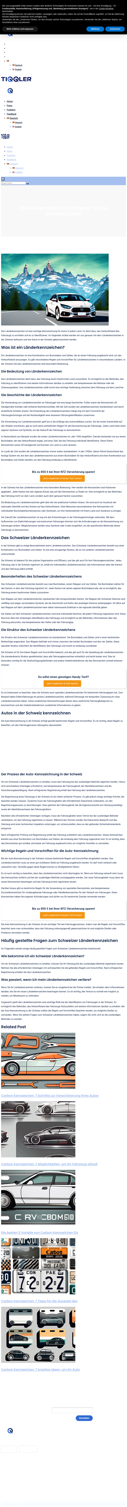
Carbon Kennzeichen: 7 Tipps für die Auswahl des (39, 1301)
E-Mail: (42, 1410)
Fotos (9, 48)
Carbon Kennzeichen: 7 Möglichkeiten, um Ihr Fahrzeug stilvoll (49, 1164)
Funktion (11, 52)
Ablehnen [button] (95, 29)
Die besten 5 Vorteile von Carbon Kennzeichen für (39, 1232)
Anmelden (84, 1418)
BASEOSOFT (21, 1503)
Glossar (10, 1465)
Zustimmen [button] (115, 29)
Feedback (11, 56)
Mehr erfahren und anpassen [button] (20, 29)
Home (10, 44)
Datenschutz (13, 1473)
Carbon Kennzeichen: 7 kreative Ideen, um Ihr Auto (40, 1369)
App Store (9, 1449)
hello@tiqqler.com (16, 1441)
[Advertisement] (63, 749)
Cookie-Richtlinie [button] (106, 8)
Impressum (12, 1469)
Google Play (28, 1449)
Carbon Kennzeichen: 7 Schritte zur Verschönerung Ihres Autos (50, 1096)
